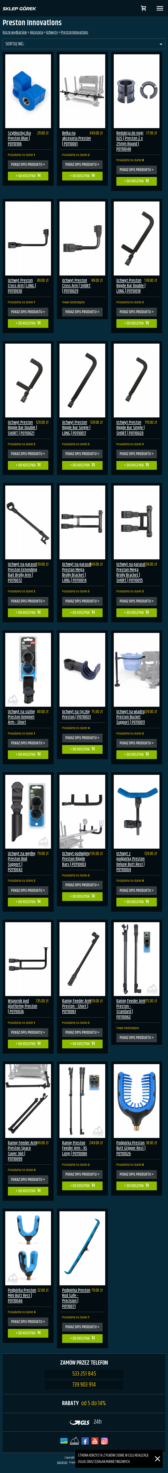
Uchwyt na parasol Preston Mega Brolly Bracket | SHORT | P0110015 (130, 572)
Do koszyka (26, 176)
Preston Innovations (74, 33)
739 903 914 (84, 1385)
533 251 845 (84, 1374)
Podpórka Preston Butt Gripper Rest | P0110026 (130, 1148)
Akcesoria (36, 33)
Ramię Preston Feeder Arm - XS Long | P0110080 (74, 1148)
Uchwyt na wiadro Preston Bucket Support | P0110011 (130, 717)
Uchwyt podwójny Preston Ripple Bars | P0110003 (76, 859)
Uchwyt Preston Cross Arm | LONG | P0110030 (22, 286)
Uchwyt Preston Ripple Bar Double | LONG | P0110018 (130, 286)
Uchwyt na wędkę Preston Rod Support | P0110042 (21, 861)
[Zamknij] (157, 1453)
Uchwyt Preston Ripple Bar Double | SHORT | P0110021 (22, 428)
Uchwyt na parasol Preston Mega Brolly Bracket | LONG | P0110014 (76, 572)
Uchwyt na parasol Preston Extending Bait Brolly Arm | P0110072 (22, 572)
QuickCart (62, 1462)
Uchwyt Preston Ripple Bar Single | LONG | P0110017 (76, 428)
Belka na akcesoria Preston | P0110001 (76, 138)
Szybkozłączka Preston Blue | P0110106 (19, 138)
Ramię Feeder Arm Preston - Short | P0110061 (76, 1006)
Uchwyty (52, 33)
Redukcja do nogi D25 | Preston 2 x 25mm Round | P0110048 (129, 141)
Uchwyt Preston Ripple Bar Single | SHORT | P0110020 (130, 428)
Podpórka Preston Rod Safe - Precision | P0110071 (76, 1298)
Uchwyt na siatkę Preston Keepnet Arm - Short (21, 717)
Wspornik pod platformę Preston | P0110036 (22, 1006)
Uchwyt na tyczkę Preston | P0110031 (76, 714)
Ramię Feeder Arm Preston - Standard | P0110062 (130, 1009)
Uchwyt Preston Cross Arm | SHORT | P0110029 (76, 286)
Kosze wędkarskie (15, 33)
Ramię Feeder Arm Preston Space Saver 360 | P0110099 (22, 1151)
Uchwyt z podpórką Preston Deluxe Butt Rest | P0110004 (130, 861)
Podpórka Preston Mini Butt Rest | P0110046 (22, 1296)
